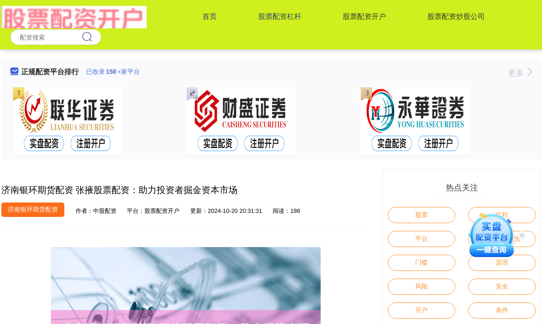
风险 (421, 286)
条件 (502, 310)
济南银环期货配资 (33, 209)
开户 (421, 310)
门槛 (421, 262)
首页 (209, 16)
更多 (520, 72)
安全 (502, 286)
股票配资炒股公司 (456, 16)
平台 (421, 238)
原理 (502, 262)
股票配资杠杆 (279, 16)
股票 (421, 214)
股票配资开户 (364, 16)
